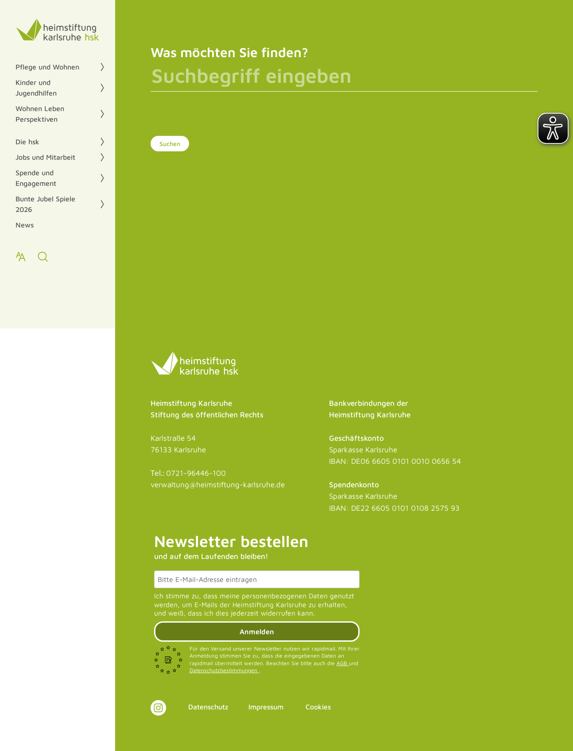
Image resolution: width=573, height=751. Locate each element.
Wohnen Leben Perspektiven (39, 113)
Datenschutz (208, 707)
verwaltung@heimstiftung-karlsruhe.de (218, 484)
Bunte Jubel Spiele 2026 (45, 204)
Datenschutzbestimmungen (224, 670)
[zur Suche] (43, 257)
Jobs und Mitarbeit (45, 157)
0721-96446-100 (196, 473)
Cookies (318, 707)
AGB (343, 663)
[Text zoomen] (21, 257)
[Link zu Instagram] (158, 708)
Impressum (265, 707)
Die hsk (27, 142)
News (24, 225)
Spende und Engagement (35, 178)
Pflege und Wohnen (47, 67)
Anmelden (257, 631)
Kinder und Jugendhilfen (36, 87)
